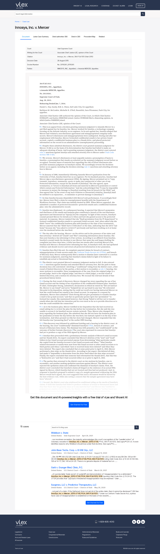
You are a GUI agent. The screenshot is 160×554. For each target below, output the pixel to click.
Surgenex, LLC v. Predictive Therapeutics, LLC (73, 485)
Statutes (119, 537)
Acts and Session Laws (22, 537)
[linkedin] (143, 522)
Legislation (18, 532)
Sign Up (140, 6)
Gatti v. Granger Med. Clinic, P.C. (67, 467)
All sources (18, 540)
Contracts (18, 535)
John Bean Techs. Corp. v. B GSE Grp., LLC (72, 450)
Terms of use (19, 548)
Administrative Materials (90, 532)
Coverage (105, 6)
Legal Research (91, 6)
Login (130, 6)
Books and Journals (122, 532)
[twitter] (134, 522)
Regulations (86, 535)
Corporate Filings (121, 535)
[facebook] (139, 522)
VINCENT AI (77, 6)
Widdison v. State (59, 433)
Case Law (52, 532)
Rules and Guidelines (89, 537)
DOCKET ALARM (119, 6)
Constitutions (53, 537)
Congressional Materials (57, 535)
